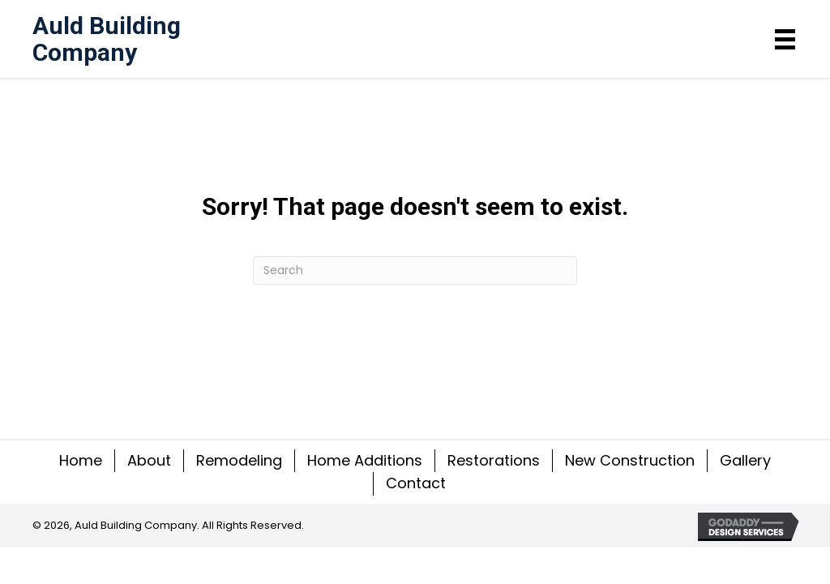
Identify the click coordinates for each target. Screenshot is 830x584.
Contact (416, 483)
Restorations (493, 460)
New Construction (630, 460)
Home (80, 460)
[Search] (415, 270)
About (149, 460)
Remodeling (239, 460)
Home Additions (364, 460)
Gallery (745, 460)
